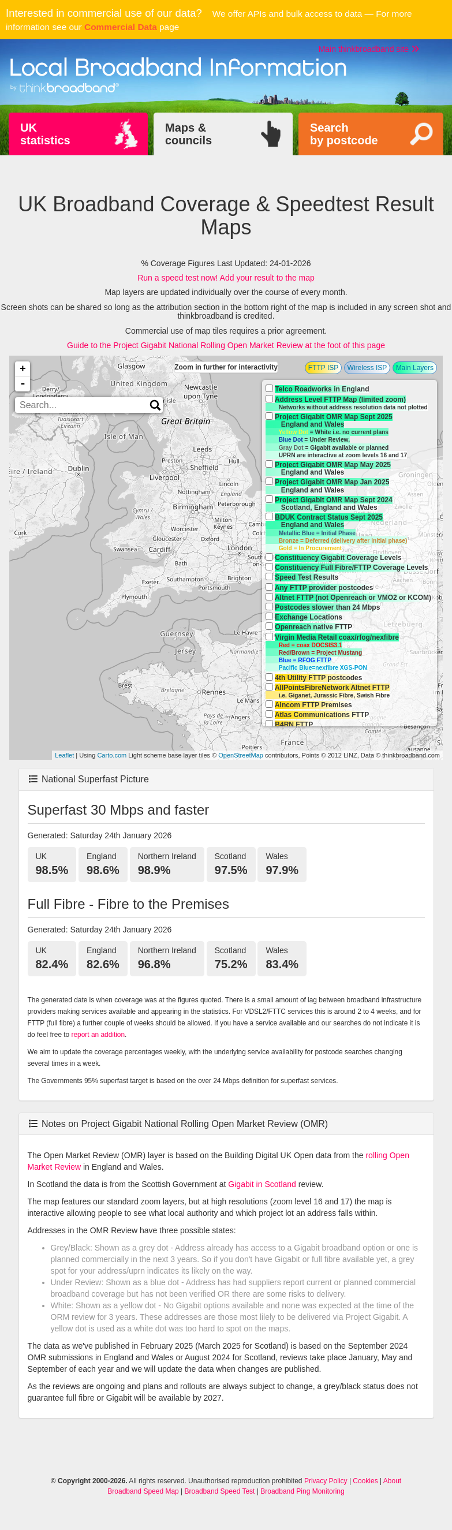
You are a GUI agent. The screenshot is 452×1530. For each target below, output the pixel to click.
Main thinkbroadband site (369, 49)
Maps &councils (188, 134)
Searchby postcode (344, 134)
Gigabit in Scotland (262, 1184)
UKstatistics (45, 134)
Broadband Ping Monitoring (302, 1491)
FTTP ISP (323, 368)
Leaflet (64, 755)
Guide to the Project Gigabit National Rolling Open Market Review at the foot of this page (226, 345)
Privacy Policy (326, 1481)
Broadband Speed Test (220, 1491)
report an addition (98, 1035)
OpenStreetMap (240, 755)
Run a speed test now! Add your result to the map (226, 277)
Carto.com (111, 755)
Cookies (365, 1481)
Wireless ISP (367, 368)
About (392, 1481)
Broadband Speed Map (142, 1491)
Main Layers (415, 368)
